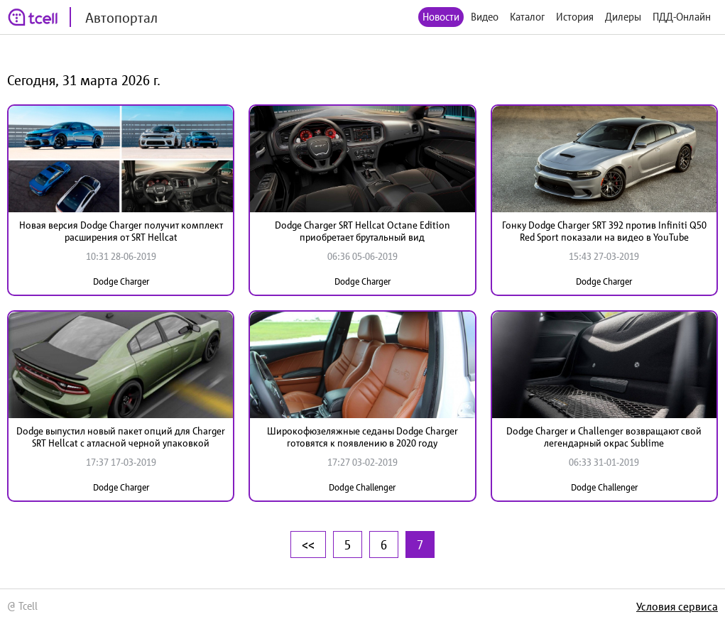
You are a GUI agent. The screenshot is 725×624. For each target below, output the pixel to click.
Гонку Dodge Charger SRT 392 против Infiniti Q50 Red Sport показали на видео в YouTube (604, 231)
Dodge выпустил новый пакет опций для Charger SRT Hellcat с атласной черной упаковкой (120, 437)
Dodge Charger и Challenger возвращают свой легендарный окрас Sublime (604, 437)
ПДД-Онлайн (682, 16)
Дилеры (623, 16)
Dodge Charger (121, 281)
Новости (441, 16)
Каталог (527, 16)
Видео (484, 16)
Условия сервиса (677, 606)
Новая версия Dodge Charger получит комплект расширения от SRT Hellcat (121, 231)
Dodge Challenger (362, 487)
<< (308, 544)
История (575, 16)
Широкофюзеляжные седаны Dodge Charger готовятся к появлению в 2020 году (362, 437)
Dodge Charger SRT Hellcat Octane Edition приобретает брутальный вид (362, 231)
